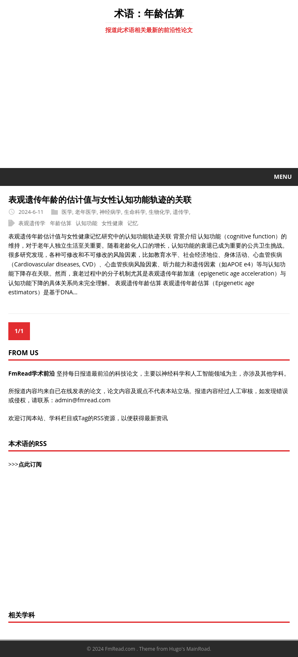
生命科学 (135, 212)
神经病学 (110, 212)
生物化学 (159, 212)
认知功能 (86, 223)
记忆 (132, 223)
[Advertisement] (149, 105)
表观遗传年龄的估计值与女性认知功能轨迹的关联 (99, 199)
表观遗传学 (31, 223)
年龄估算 (61, 223)
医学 (67, 212)
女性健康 (112, 223)
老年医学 (86, 212)
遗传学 (181, 212)
